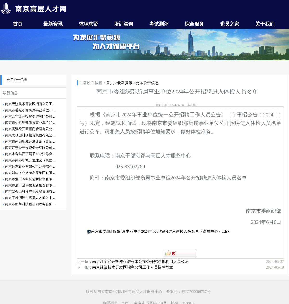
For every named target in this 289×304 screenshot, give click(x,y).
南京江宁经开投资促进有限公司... (30, 116)
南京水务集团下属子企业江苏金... (30, 154)
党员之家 (229, 23)
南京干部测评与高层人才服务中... (30, 198)
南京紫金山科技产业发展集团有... (30, 191)
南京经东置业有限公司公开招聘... (30, 166)
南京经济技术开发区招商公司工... (30, 104)
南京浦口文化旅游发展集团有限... (30, 173)
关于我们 (265, 23)
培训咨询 (123, 23)
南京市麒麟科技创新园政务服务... (30, 204)
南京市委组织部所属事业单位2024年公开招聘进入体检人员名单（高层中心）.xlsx (160, 231)
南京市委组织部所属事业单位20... (30, 110)
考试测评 (159, 23)
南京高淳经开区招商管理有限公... (30, 129)
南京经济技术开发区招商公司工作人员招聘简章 (132, 267)
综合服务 (194, 23)
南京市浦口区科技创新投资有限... (30, 179)
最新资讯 (53, 23)
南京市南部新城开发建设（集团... (30, 141)
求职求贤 (88, 23)
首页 (17, 23)
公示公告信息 (17, 80)
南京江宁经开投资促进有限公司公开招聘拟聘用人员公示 (140, 261)
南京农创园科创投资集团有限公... (30, 135)
